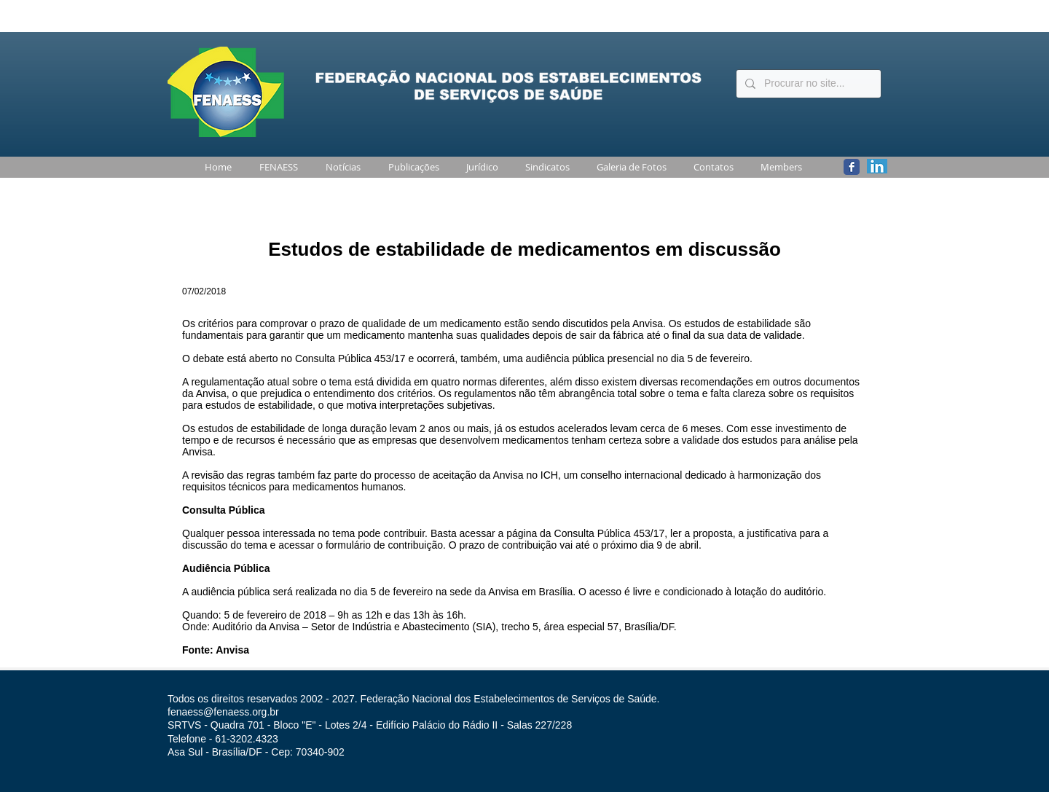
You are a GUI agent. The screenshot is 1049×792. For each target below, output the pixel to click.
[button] (276, 167)
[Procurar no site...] (807, 84)
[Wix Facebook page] (852, 167)
